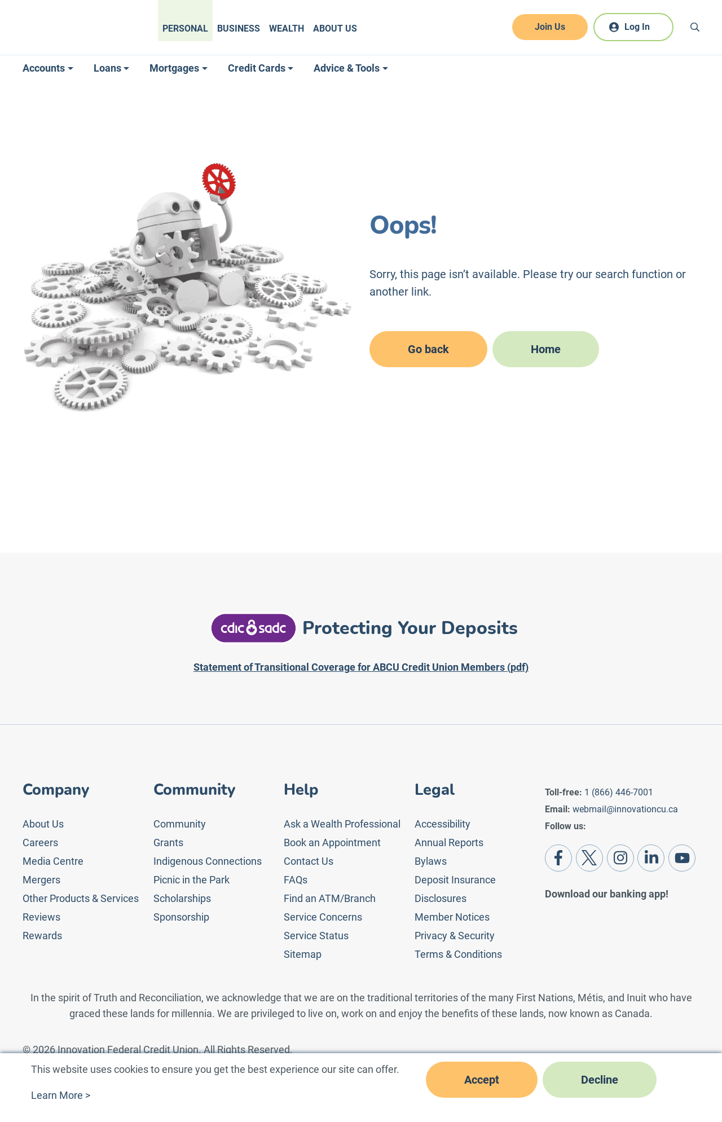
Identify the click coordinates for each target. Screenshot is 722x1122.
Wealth (286, 28)
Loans (107, 68)
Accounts (44, 68)
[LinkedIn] (650, 858)
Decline (599, 1079)
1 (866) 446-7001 (618, 792)
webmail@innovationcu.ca (625, 809)
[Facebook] (558, 858)
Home (546, 349)
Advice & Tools (347, 68)
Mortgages (174, 68)
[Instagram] (620, 858)
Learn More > (60, 1095)
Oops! (402, 225)
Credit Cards (256, 68)
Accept (481, 1079)
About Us (335, 28)
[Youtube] (681, 858)
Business (238, 28)
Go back (428, 349)
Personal (185, 28)
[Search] (694, 27)
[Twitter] (589, 858)
